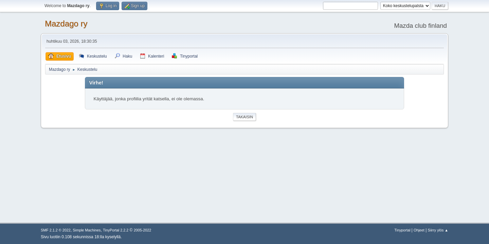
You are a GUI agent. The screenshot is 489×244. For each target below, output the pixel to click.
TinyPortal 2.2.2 (115, 230)
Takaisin (244, 117)
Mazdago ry (66, 23)
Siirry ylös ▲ (438, 230)
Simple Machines (87, 230)
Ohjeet (419, 230)
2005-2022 (142, 230)
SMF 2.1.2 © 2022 (56, 230)
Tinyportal (402, 230)
